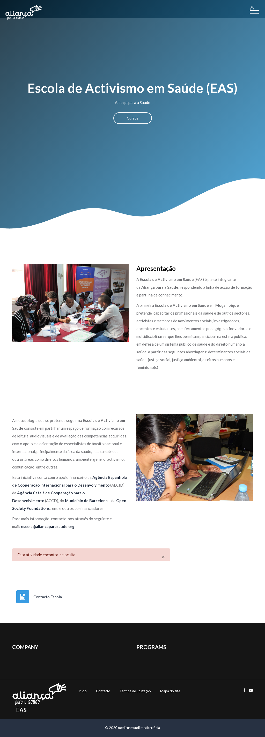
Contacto (103, 691)
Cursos (132, 118)
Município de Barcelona (86, 500)
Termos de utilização (135, 691)
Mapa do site (170, 691)
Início (83, 691)
